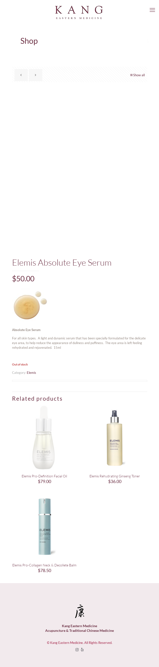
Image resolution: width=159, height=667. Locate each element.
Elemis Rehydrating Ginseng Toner (114, 476)
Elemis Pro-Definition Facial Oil (44, 476)
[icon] (82, 649)
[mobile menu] (152, 10)
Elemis (31, 373)
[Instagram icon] (77, 649)
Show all (137, 75)
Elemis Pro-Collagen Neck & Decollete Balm (44, 565)
